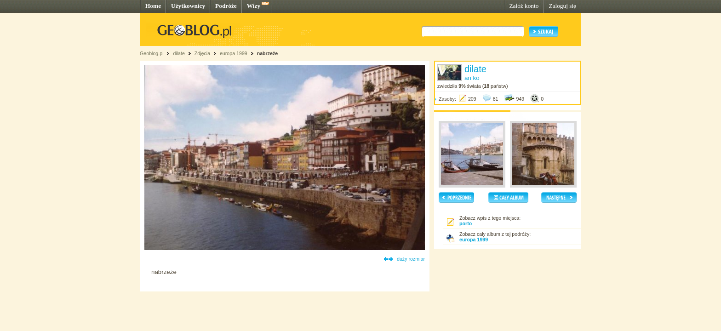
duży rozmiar (411, 259)
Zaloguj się (562, 5)
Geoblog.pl (152, 53)
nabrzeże (267, 53)
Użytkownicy (188, 5)
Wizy (253, 5)
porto (465, 223)
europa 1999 (233, 53)
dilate (178, 53)
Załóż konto (523, 5)
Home (153, 5)
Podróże (226, 5)
